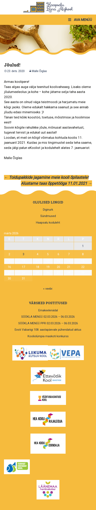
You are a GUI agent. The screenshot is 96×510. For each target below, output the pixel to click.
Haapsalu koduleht (48, 222)
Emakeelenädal (48, 310)
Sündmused (48, 216)
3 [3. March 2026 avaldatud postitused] (23, 254)
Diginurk (48, 209)
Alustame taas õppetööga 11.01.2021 (56, 183)
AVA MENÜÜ (80, 20)
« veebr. (48, 288)
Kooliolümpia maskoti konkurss (48, 336)
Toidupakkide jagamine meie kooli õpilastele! (46, 177)
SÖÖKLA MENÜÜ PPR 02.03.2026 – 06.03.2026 (48, 323)
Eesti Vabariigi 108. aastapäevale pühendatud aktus (48, 329)
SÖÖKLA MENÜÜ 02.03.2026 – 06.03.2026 (48, 317)
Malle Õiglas (39, 71)
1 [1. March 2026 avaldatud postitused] (83, 246)
